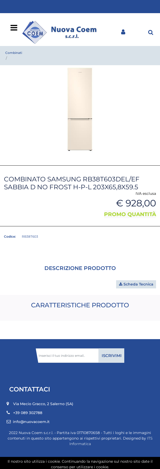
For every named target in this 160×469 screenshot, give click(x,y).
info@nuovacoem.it (31, 421)
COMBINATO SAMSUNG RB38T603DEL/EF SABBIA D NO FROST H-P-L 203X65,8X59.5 (78, 58)
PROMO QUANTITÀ (130, 214)
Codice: (10, 236)
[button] (151, 32)
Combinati (13, 53)
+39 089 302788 (27, 412)
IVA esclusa (146, 193)
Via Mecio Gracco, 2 (43, 403)
